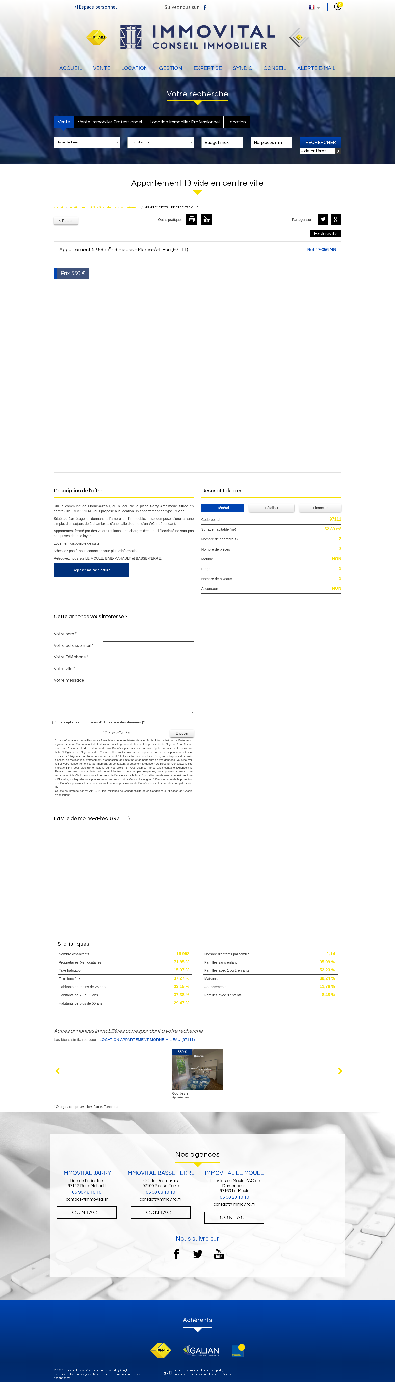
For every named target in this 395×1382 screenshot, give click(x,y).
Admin (126, 1374)
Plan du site (61, 1374)
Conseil (275, 68)
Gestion (170, 68)
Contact (86, 1212)
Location (134, 68)
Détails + (272, 508)
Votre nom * (65, 634)
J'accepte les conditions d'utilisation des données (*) (102, 722)
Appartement (130, 207)
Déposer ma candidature (91, 570)
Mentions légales (80, 1374)
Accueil (70, 68)
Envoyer (181, 733)
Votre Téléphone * (71, 657)
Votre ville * (64, 669)
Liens (116, 1374)
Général (222, 508)
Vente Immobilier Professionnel (110, 122)
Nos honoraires (102, 1374)
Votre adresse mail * (73, 645)
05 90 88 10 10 (160, 1192)
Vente (101, 68)
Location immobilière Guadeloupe (92, 207)
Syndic (242, 68)
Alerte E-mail (316, 68)
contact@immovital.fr (87, 1199)
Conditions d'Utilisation (164, 790)
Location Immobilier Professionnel (185, 122)
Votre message (69, 680)
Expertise (208, 68)
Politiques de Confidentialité (124, 790)
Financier (320, 508)
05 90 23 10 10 (234, 1197)
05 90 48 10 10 (86, 1192)
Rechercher (320, 142)
